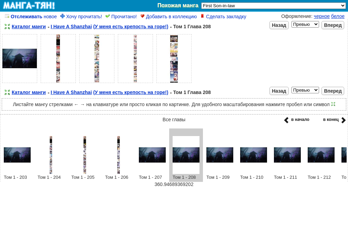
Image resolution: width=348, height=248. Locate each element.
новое (31, 16)
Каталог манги (29, 26)
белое (338, 16)
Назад (279, 25)
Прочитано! (121, 16)
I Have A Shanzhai (71, 26)
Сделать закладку (223, 16)
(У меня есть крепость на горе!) (130, 26)
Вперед (333, 25)
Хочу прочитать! (81, 16)
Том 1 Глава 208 (192, 26)
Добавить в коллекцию (168, 16)
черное (322, 16)
